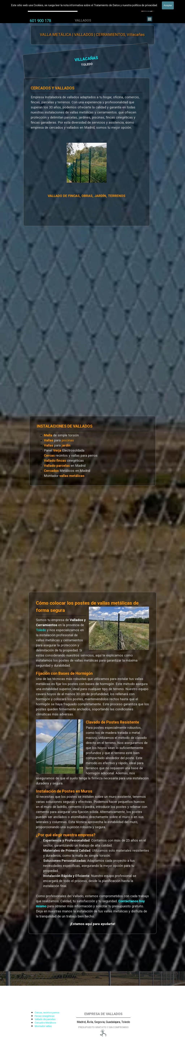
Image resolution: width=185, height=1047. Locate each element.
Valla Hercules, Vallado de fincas (52, 9)
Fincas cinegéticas (44, 1016)
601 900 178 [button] (40, 20)
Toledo (41, 630)
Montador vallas (43, 1026)
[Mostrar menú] (149, 19)
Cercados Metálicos (45, 1022)
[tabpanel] (40, 21)
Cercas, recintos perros (47, 1012)
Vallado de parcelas (45, 1019)
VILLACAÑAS (49, 59)
